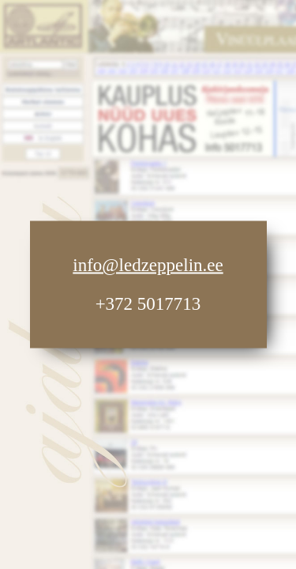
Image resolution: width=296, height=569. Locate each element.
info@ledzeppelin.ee (148, 265)
